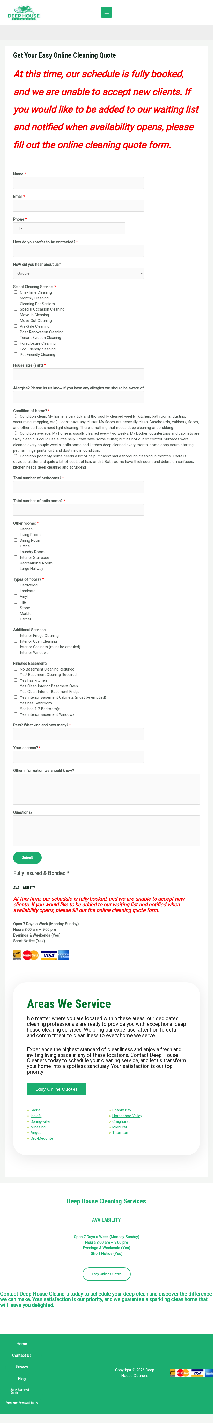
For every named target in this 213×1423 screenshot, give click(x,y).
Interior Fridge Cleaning (39, 636)
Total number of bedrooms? (38, 479)
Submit (27, 858)
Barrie (38, 1115)
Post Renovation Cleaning (41, 332)
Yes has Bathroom (36, 704)
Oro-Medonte (45, 1144)
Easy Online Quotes (106, 1283)
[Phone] (69, 229)
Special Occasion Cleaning (42, 310)
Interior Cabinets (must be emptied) (50, 647)
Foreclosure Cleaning (38, 344)
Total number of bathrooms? (39, 501)
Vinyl (24, 597)
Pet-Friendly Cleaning (37, 355)
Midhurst (119, 1133)
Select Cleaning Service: (34, 287)
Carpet (25, 620)
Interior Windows (34, 653)
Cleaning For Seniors (37, 304)
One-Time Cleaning (36, 293)
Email (19, 197)
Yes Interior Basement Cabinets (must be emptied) (63, 698)
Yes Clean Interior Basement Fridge (50, 692)
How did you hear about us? (37, 265)
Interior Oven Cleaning (38, 642)
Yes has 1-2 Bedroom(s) (41, 709)
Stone (25, 608)
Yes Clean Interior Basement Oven (49, 687)
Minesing (41, 1133)
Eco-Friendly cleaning (38, 350)
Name (19, 174)
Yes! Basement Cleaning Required (48, 675)
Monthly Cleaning (34, 299)
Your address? (27, 749)
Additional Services (29, 631)
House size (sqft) (29, 366)
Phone (20, 220)
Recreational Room (36, 564)
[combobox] (18, 229)
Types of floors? (28, 580)
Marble (25, 614)
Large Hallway (31, 569)
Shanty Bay (121, 1115)
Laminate (27, 592)
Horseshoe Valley (127, 1121)
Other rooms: (26, 524)
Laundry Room (32, 552)
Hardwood (29, 586)
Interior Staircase (34, 558)
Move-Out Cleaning (36, 321)
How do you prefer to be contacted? (45, 242)
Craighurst (121, 1127)
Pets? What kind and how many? (42, 726)
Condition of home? (31, 411)
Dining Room (30, 541)
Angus (39, 1138)
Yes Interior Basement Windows (47, 715)
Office (25, 547)
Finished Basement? (30, 664)
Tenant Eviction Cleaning (40, 338)
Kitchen (26, 530)
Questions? (22, 813)
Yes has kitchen (33, 681)
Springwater (44, 1127)
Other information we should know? (43, 771)
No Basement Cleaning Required (47, 670)
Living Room (30, 535)
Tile (23, 603)
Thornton (120, 1138)
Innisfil (39, 1121)
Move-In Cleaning (34, 316)
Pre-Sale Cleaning (34, 327)
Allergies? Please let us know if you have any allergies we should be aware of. (79, 389)
